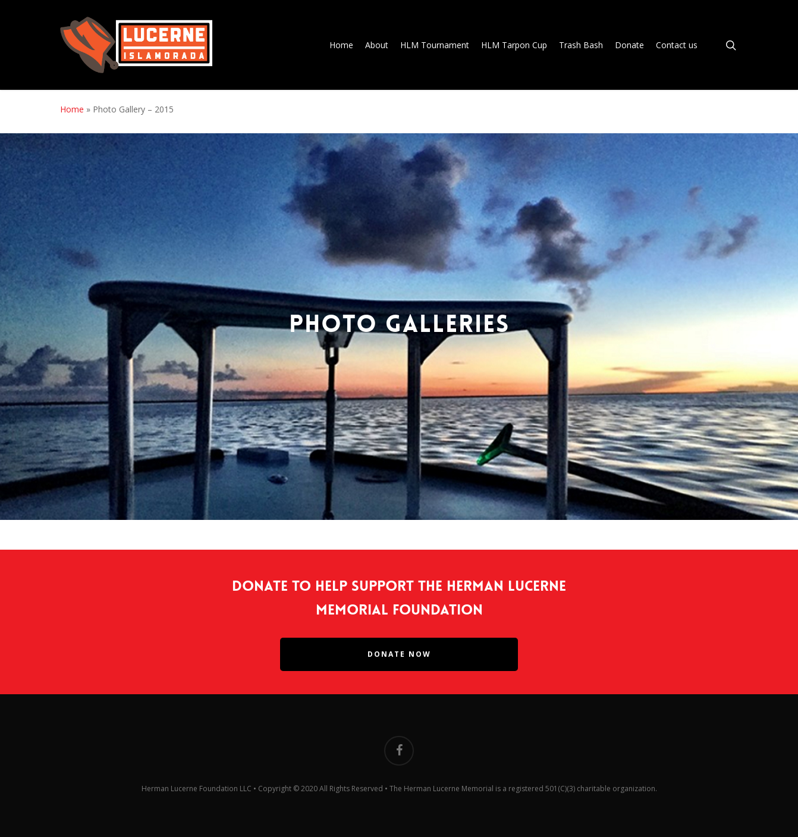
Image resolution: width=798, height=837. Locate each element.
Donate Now (399, 654)
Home (72, 109)
